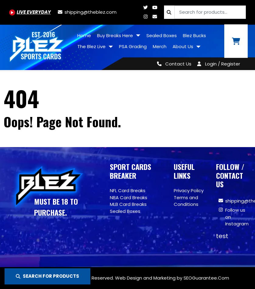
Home (84, 35)
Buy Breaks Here (115, 35)
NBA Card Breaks (128, 197)
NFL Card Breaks (127, 190)
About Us (183, 46)
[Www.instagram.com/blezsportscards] (145, 16)
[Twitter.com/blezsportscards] (145, 7)
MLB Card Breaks (128, 204)
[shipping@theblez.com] (87, 12)
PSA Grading (133, 46)
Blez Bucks (194, 35)
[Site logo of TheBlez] (37, 45)
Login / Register (222, 64)
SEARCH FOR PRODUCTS (47, 276)
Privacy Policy (189, 190)
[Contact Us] (173, 64)
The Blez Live (92, 46)
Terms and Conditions (186, 201)
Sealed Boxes (161, 35)
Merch (159, 46)
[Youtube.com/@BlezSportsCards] (30, 12)
